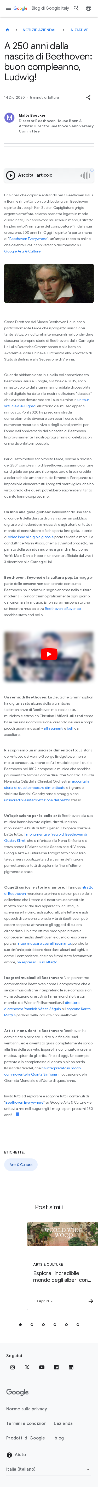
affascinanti (53, 728)
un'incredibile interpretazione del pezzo (37, 800)
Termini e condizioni (27, 1423)
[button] (88, 97)
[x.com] (27, 1367)
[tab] (20, 1324)
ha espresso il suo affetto (37, 962)
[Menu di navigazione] (8, 8)
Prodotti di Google (25, 1438)
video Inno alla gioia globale (31, 537)
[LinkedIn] (71, 1367)
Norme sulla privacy (26, 1409)
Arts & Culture (20, 1164)
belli (70, 728)
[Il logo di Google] (17, 1392)
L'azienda (63, 1423)
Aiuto (16, 1455)
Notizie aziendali (40, 30)
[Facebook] (56, 1367)
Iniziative (79, 30)
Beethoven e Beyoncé (63, 608)
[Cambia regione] (48, 1469)
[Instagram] (12, 1367)
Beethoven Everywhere (28, 238)
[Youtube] (42, 1367)
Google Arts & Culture (22, 251)
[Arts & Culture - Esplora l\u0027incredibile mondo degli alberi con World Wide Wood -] (58, 1266)
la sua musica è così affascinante (44, 943)
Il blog (57, 1438)
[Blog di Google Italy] (7, 30)
